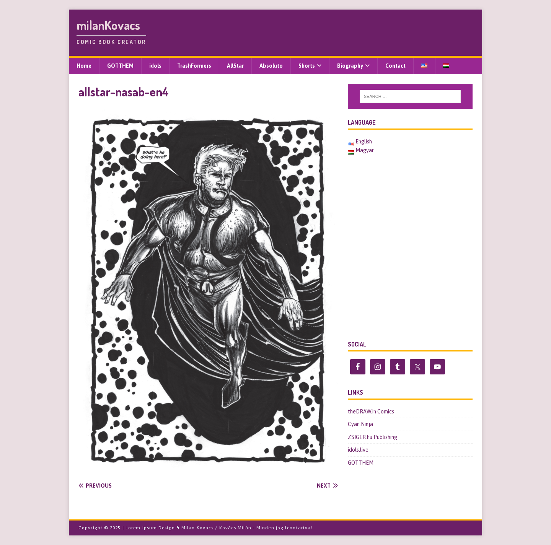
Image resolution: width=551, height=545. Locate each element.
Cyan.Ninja (360, 424)
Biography (350, 66)
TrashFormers (194, 66)
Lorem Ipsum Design (150, 527)
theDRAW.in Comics (371, 411)
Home (84, 66)
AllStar (235, 66)
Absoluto (271, 66)
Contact (395, 66)
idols (155, 66)
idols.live (358, 450)
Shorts (306, 66)
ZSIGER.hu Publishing (372, 437)
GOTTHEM (120, 66)
